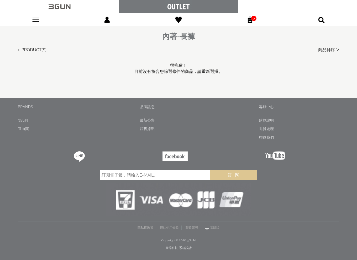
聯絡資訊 (192, 227)
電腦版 (214, 227)
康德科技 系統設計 (178, 248)
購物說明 (266, 120)
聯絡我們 (266, 137)
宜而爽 (23, 129)
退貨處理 (266, 129)
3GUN (23, 120)
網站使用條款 (169, 227)
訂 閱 (233, 174)
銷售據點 (147, 129)
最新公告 (147, 120)
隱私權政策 (145, 227)
